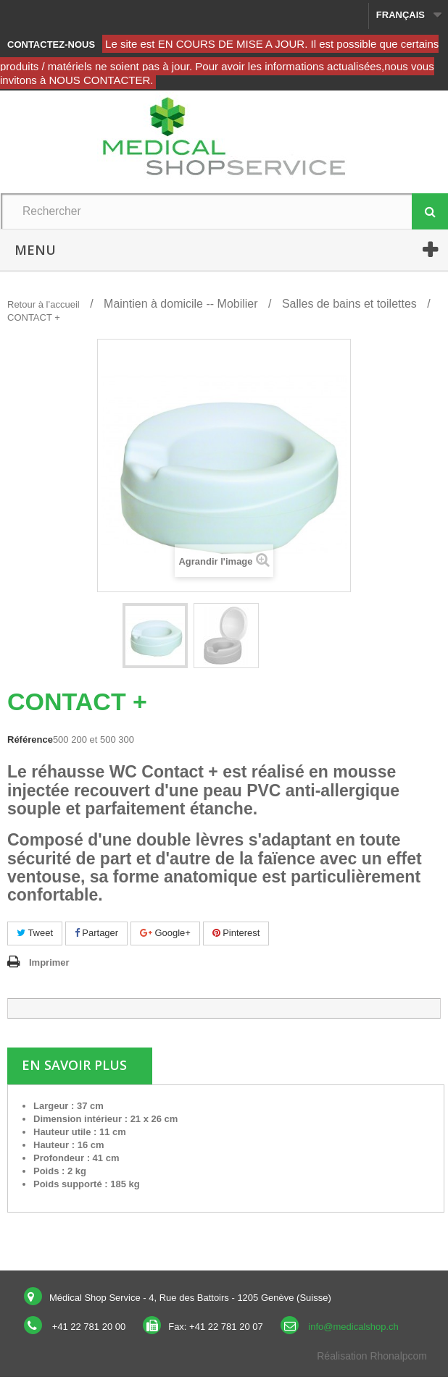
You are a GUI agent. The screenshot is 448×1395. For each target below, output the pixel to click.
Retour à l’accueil (43, 304)
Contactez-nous (51, 44)
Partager (96, 932)
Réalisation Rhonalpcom (372, 1356)
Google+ (165, 932)
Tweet (35, 932)
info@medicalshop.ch (353, 1326)
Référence (30, 739)
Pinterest (236, 932)
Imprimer (49, 962)
